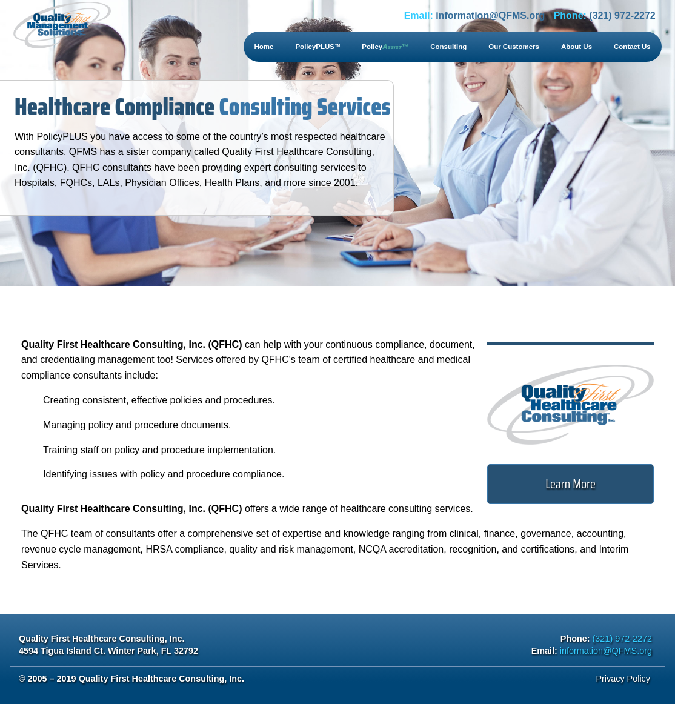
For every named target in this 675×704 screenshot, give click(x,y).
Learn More (570, 484)
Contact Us (632, 46)
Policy (385, 46)
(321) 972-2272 (622, 15)
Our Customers (513, 46)
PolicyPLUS (317, 46)
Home (264, 46)
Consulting (448, 46)
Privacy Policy (623, 678)
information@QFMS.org (490, 15)
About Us (576, 46)
